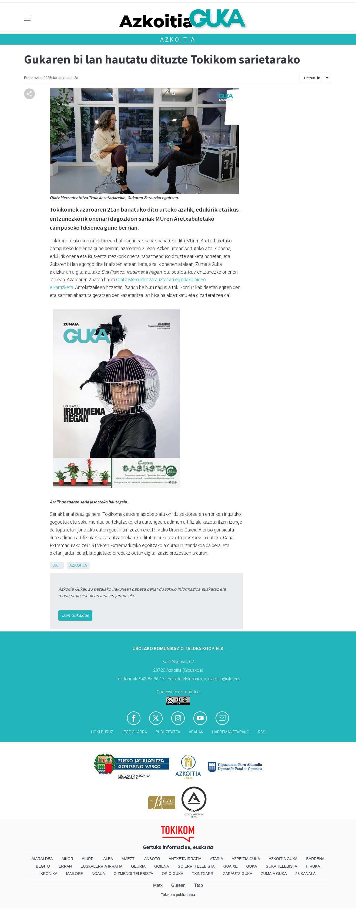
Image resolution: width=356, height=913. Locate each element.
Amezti (128, 859)
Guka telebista (281, 866)
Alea (108, 859)
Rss (261, 732)
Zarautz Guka (237, 873)
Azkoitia (178, 39)
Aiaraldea (42, 859)
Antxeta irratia (185, 859)
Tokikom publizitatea (178, 894)
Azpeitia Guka (246, 859)
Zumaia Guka (274, 873)
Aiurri (88, 859)
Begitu (43, 866)
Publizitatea (168, 732)
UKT (56, 565)
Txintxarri (203, 873)
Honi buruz (102, 732)
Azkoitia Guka (283, 859)
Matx (158, 885)
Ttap (198, 885)
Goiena (161, 866)
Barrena (315, 859)
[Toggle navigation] (27, 18)
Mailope (74, 873)
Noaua (98, 873)
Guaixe (230, 866)
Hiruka (313, 866)
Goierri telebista (195, 866)
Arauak (196, 732)
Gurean (178, 885)
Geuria (138, 866)
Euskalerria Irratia (101, 866)
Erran (65, 866)
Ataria (216, 859)
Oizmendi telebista (133, 873)
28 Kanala (305, 873)
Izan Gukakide (75, 615)
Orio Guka (172, 873)
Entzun (312, 77)
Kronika (49, 873)
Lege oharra (134, 732)
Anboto (152, 859)
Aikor (67, 859)
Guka (251, 866)
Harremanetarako (230, 732)
